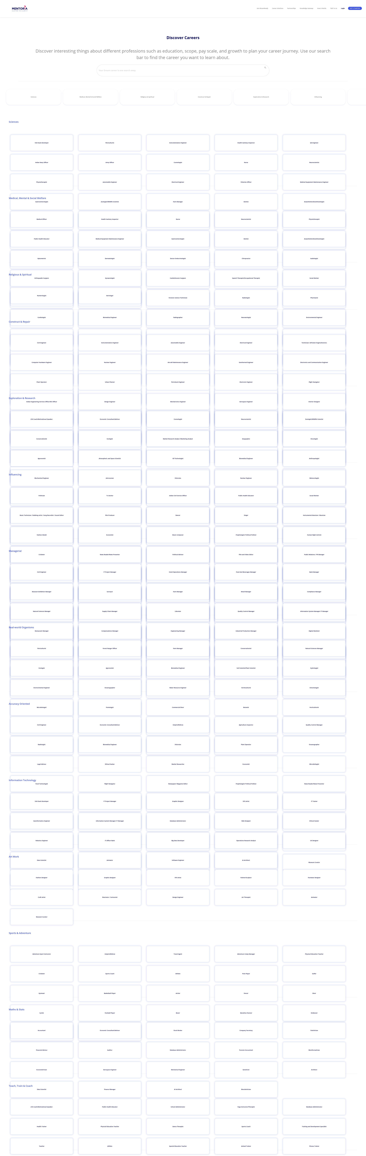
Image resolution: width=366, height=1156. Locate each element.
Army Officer (110, 162)
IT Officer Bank (110, 840)
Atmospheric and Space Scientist (110, 458)
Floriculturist (109, 143)
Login (343, 8)
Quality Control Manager (246, 611)
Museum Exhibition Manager (41, 592)
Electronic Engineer (246, 382)
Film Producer (110, 515)
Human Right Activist (314, 535)
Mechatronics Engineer (178, 402)
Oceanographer (110, 688)
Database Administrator (178, 821)
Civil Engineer (41, 343)
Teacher (41, 1146)
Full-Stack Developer (42, 143)
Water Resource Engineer (177, 688)
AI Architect (246, 860)
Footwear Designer (314, 878)
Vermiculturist (246, 688)
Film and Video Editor (246, 554)
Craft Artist (41, 897)
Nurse (246, 162)
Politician (42, 496)
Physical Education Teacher (314, 954)
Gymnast (42, 993)
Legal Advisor (41, 764)
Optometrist (41, 258)
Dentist (246, 202)
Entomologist (314, 688)
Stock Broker (178, 1030)
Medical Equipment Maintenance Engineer (314, 182)
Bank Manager (314, 572)
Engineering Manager (178, 631)
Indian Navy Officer (41, 162)
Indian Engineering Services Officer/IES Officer (41, 402)
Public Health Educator (41, 239)
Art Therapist (246, 897)
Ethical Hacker (110, 764)
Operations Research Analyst (246, 840)
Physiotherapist (41, 182)
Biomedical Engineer (110, 317)
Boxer (178, 1013)
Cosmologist (178, 162)
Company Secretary (246, 1030)
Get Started (355, 8)
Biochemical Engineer (42, 478)
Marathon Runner (246, 1013)
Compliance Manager (314, 592)
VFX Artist (246, 801)
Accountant (42, 1030)
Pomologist (110, 707)
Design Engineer (109, 402)
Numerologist (41, 296)
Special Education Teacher (178, 1146)
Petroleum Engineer (178, 382)
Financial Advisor (41, 1050)
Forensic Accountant (246, 1050)
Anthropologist (314, 458)
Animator (110, 860)
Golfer (314, 974)
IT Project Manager (110, 572)
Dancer (178, 515)
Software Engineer (178, 860)
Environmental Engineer (314, 317)
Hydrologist (314, 668)
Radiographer (178, 317)
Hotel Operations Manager (178, 572)
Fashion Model (42, 535)
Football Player (110, 1013)
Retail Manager (246, 592)
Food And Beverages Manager (246, 572)
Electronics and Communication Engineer (314, 362)
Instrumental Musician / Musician (314, 515)
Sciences (33, 97)
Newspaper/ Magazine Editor (178, 784)
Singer (246, 515)
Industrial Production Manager (246, 631)
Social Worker (314, 278)
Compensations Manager (109, 631)
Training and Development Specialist (314, 1126)
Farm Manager (178, 202)
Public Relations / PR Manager (314, 554)
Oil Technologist (178, 458)
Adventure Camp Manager (246, 954)
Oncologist (314, 439)
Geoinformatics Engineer (41, 821)
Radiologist (246, 298)
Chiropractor (246, 258)
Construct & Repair (204, 97)
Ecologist (110, 439)
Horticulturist (314, 707)
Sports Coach (109, 974)
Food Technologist (42, 784)
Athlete (177, 974)
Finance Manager (109, 1089)
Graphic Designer (178, 801)
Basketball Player (110, 993)
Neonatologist (246, 317)
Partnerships (291, 8)
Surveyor (110, 592)
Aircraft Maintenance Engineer (178, 362)
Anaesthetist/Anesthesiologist (314, 202)
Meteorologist (314, 478)
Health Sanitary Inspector (246, 143)
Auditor (109, 1050)
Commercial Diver (178, 707)
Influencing (318, 97)
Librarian (178, 611)
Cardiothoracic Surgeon (178, 278)
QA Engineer (314, 143)
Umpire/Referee (178, 725)
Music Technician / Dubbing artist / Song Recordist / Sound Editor (42, 515)
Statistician (314, 1030)
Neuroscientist (314, 162)
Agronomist (42, 458)
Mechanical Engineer (178, 1070)
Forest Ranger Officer (110, 648)
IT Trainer (314, 801)
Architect (314, 1070)
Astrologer (109, 296)
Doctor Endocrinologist (178, 258)
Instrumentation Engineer (178, 143)
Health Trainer (42, 1126)
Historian (178, 478)
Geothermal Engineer (246, 362)
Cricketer (42, 554)
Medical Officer (42, 219)
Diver (314, 993)
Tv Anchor (109, 496)
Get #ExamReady (262, 8)
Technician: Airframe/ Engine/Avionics (314, 343)
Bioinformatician (314, 1050)
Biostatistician (246, 1089)
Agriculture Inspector (246, 725)
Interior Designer (314, 402)
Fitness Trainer (314, 1146)
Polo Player (246, 974)
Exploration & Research (261, 97)
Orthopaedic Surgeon (41, 278)
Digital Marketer (314, 631)
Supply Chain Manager (109, 611)
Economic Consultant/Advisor (110, 419)
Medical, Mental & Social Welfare (90, 97)
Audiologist (314, 258)
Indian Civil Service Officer (178, 496)
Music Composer (177, 535)
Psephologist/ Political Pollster (246, 535)
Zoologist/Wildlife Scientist (110, 202)
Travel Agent (178, 954)
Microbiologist (42, 707)
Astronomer (110, 478)
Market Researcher (178, 764)
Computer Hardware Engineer (42, 362)
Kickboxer (314, 1013)
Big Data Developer (178, 840)
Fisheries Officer (246, 182)
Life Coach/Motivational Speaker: (42, 419)
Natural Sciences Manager (41, 611)
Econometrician (41, 1070)
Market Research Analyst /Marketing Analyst (178, 439)
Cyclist (41, 1013)
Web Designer (246, 821)
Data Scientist (41, 860)
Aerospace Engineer (246, 402)
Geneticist (246, 1070)
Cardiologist (42, 317)
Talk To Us (333, 8)
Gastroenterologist (41, 202)
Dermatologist (110, 258)
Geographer (246, 439)
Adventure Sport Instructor (41, 954)
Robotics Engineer (42, 840)
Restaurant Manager (42, 631)
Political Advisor (178, 554)
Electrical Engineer (178, 182)
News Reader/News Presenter (110, 554)
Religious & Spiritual (147, 97)
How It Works (321, 8)
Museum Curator (314, 862)
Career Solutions (277, 8)
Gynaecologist (110, 278)
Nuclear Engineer (110, 362)
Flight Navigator (314, 382)
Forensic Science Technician (178, 298)
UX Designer (314, 840)
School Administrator (178, 1107)
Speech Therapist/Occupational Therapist (246, 278)
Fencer (246, 993)
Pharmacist (314, 298)
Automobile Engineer (110, 182)
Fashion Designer (41, 878)
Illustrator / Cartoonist (109, 897)
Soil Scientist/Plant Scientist (246, 668)
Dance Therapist (178, 1126)
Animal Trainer (246, 1146)
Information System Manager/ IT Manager (314, 611)
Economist (109, 535)
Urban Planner (110, 382)
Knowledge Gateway (306, 8)
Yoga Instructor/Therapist (246, 1107)
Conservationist (41, 439)
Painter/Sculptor (246, 878)
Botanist (246, 707)
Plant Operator (42, 382)
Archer (178, 993)
